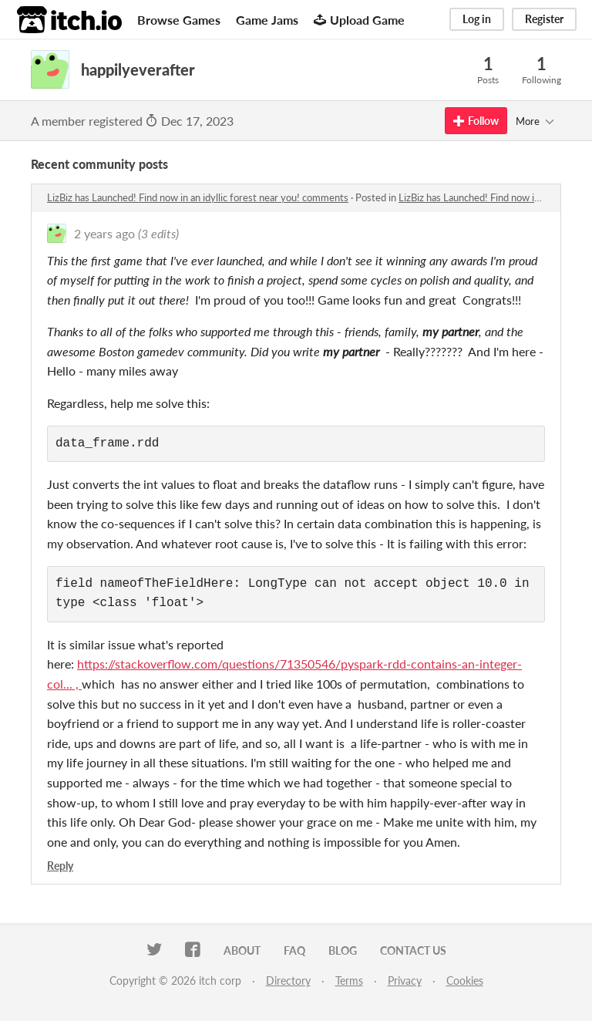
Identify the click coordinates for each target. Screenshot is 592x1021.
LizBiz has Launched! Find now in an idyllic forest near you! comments (197, 197)
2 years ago (104, 233)
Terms (349, 980)
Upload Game (359, 19)
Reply (60, 865)
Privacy (405, 980)
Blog (342, 950)
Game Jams (267, 19)
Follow (476, 120)
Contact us (413, 950)
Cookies (464, 980)
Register (544, 18)
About (242, 950)
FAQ (294, 950)
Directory (288, 980)
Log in (476, 18)
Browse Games (178, 19)
